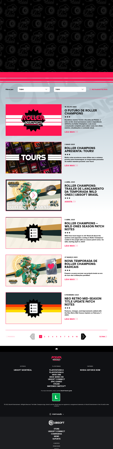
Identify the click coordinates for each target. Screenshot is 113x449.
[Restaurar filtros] (98, 89)
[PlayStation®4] (56, 370)
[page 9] (72, 336)
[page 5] (56, 336)
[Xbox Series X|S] (56, 377)
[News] (56, 436)
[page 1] (40, 336)
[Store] (56, 429)
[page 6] (60, 336)
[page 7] (64, 336)
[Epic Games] (56, 381)
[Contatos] (56, 443)
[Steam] (56, 384)
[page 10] (76, 336)
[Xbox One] (56, 375)
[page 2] (44, 336)
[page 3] (48, 336)
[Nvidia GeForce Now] (90, 370)
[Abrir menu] (3, 9)
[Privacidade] (56, 446)
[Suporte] (56, 439)
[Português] (56, 414)
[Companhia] (56, 434)
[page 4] (52, 336)
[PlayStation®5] (56, 372)
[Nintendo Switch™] (56, 386)
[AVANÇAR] (83, 336)
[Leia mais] (18, 66)
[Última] (103, 337)
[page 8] (68, 336)
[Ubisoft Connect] (56, 431)
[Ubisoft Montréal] (23, 370)
